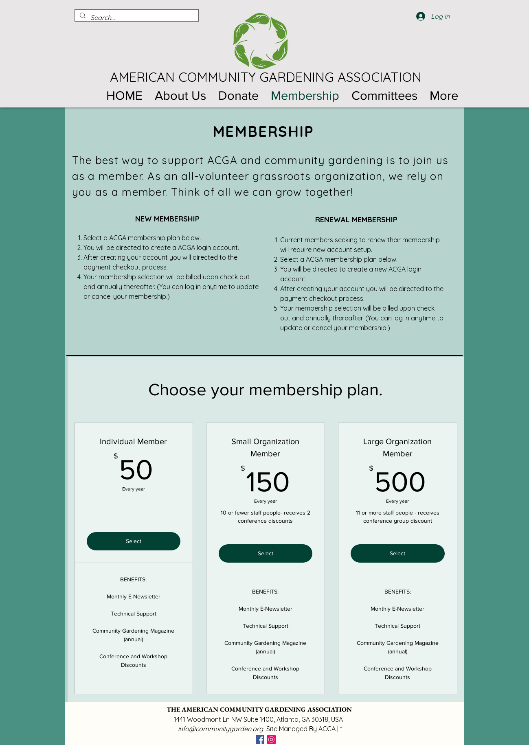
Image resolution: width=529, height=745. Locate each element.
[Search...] (135, 17)
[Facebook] (260, 739)
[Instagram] (271, 739)
